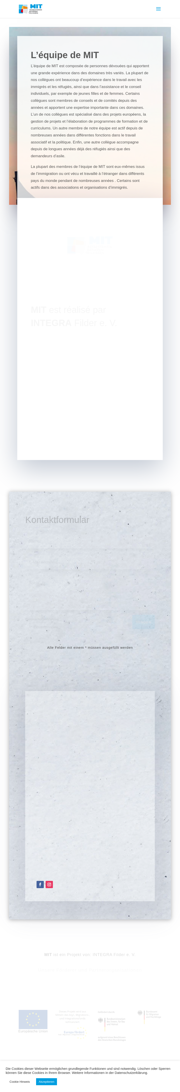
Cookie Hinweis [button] (20, 1081)
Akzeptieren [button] (46, 1081)
